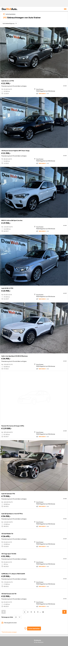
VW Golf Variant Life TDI (8, 594)
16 (43, 612)
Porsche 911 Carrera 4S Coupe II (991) (12, 426)
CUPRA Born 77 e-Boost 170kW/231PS (13, 574)
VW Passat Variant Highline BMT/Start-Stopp (15, 150)
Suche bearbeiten (34, 628)
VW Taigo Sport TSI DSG (8, 554)
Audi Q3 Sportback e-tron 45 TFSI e (12, 514)
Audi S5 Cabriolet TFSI (8, 494)
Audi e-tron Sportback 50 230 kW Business (14, 356)
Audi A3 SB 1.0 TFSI (7, 288)
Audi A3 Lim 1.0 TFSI (7, 81)
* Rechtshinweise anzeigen (9, 632)
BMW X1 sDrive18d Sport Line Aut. (12, 220)
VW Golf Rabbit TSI (7, 533)
